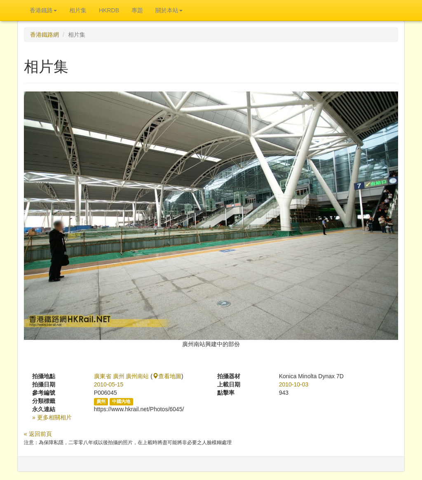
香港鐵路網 (44, 34)
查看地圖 (166, 376)
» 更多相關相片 (52, 417)
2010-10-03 (294, 384)
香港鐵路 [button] (43, 10)
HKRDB (109, 10)
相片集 (78, 10)
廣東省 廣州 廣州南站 (121, 376)
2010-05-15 (109, 384)
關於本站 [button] (169, 10)
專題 (137, 10)
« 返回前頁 (38, 434)
